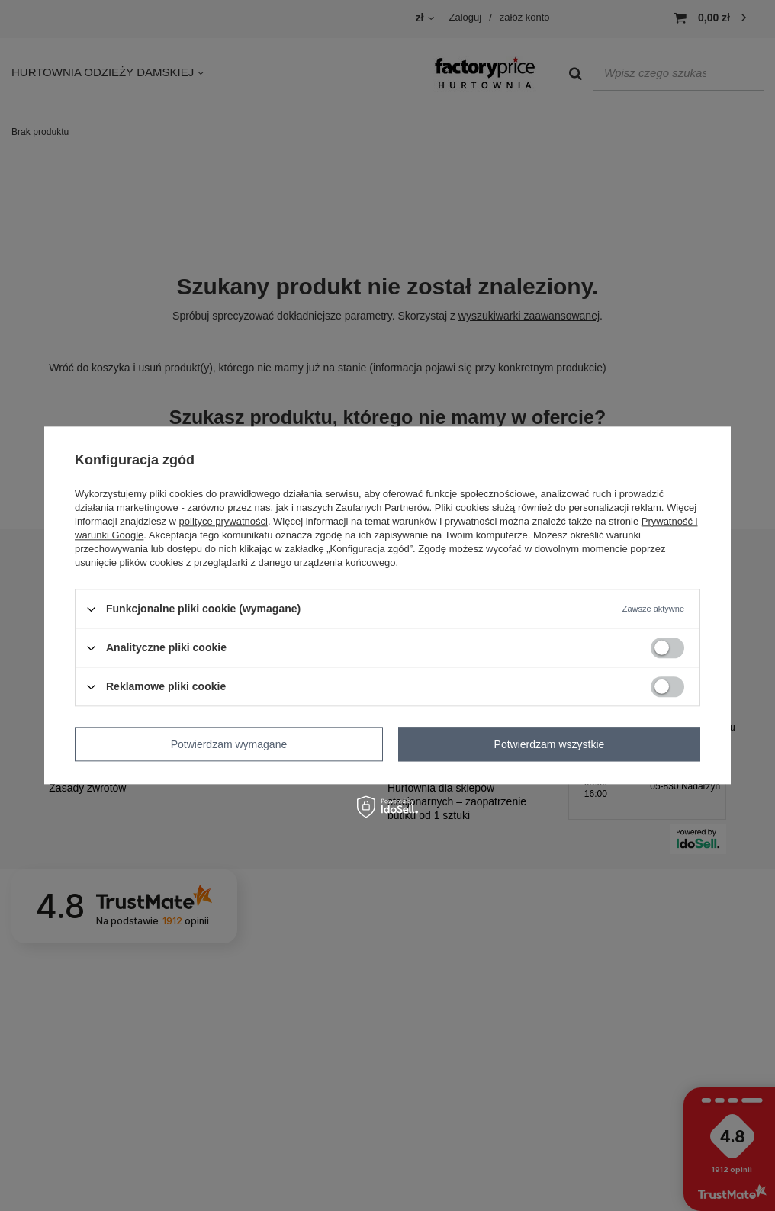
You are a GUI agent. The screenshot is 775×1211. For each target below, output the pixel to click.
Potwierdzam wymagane (229, 744)
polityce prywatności (223, 521)
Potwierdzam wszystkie (549, 744)
